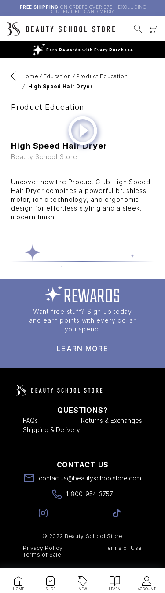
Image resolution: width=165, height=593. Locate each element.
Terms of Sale (42, 554)
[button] (137, 29)
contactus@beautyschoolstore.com (90, 478)
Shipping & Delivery (51, 429)
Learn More (82, 348)
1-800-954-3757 (89, 494)
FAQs (30, 420)
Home (30, 76)
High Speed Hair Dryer (60, 86)
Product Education (102, 76)
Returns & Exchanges (111, 420)
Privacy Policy (42, 548)
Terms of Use (123, 548)
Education (57, 76)
